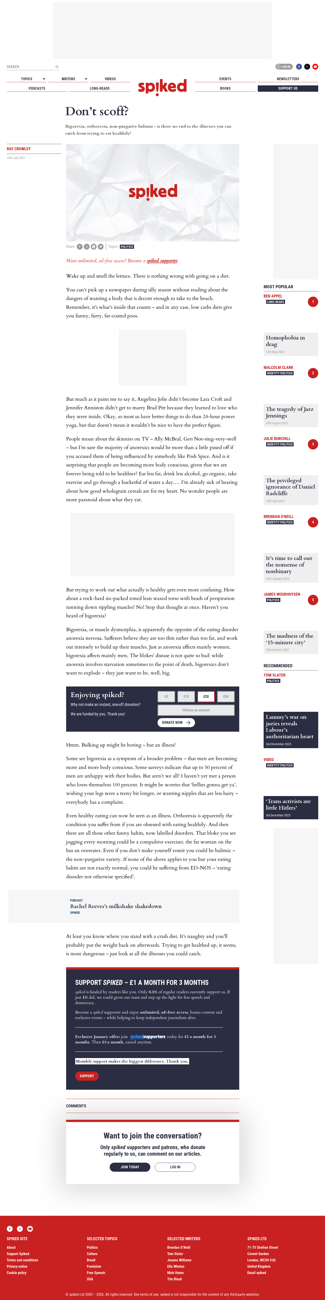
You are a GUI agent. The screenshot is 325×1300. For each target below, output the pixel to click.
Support (87, 1076)
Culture (92, 1254)
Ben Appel (273, 296)
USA (90, 1279)
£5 (166, 696)
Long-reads (100, 88)
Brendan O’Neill (178, 1247)
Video (269, 759)
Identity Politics (280, 373)
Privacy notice (17, 1266)
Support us (288, 88)
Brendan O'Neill (279, 516)
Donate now (172, 722)
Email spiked (256, 1273)
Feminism (94, 1266)
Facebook (299, 67)
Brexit (91, 1260)
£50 (226, 696)
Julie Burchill (277, 438)
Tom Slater (275, 675)
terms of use (149, 1294)
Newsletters (288, 79)
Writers (68, 79)
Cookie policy (16, 1273)
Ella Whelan (175, 1266)
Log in (283, 66)
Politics (127, 246)
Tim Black (174, 1279)
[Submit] (56, 66)
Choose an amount (196, 710)
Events (225, 79)
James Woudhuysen (282, 594)
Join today (130, 1167)
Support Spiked (18, 1254)
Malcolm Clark (278, 367)
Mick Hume (175, 1273)
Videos (110, 79)
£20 (206, 696)
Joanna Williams (179, 1260)
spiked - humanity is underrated (162, 87)
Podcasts (37, 88)
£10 (186, 696)
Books (225, 88)
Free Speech (96, 1273)
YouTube (315, 67)
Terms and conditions (22, 1260)
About (11, 1247)
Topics (26, 79)
